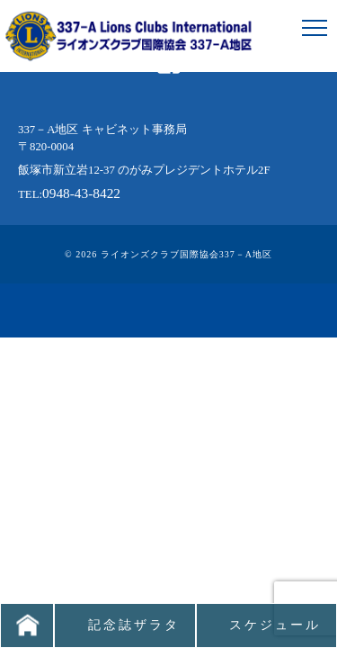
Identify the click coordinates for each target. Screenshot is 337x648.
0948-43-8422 (81, 193)
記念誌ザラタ (134, 625)
